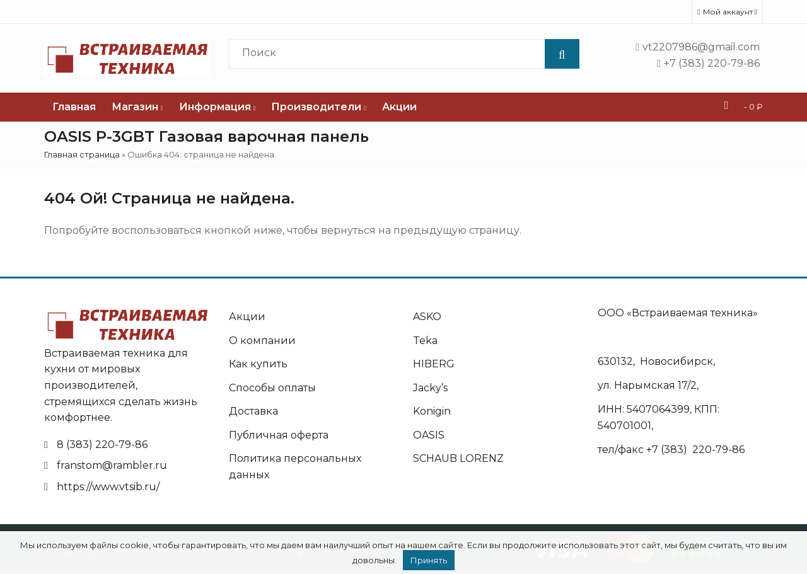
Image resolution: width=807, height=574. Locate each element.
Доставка (253, 411)
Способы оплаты (272, 388)
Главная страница (82, 154)
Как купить (258, 364)
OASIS (428, 435)
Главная (74, 107)
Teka (425, 341)
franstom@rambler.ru (112, 465)
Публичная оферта (278, 435)
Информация (217, 107)
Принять (428, 560)
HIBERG (434, 364)
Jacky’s (430, 388)
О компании (262, 341)
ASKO (427, 317)
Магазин (137, 107)
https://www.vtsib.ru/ (108, 487)
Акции (399, 107)
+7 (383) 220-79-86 (695, 450)
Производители (318, 107)
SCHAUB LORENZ (458, 458)
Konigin (432, 411)
